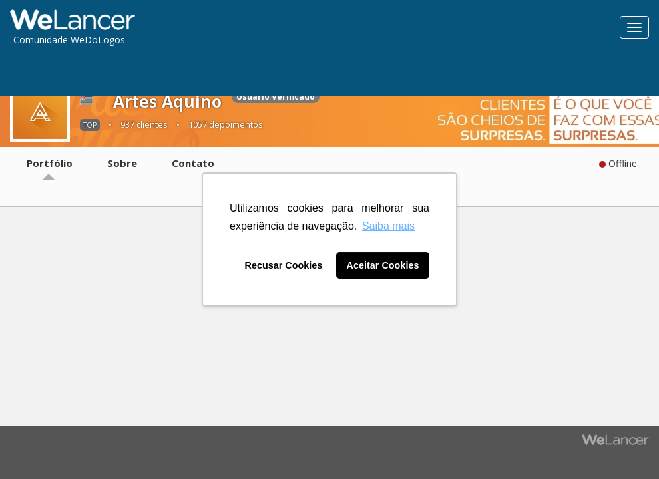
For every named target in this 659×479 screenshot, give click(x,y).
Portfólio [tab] (50, 163)
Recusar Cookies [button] (284, 265)
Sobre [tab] (122, 163)
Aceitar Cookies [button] (383, 265)
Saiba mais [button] (388, 226)
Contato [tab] (193, 163)
